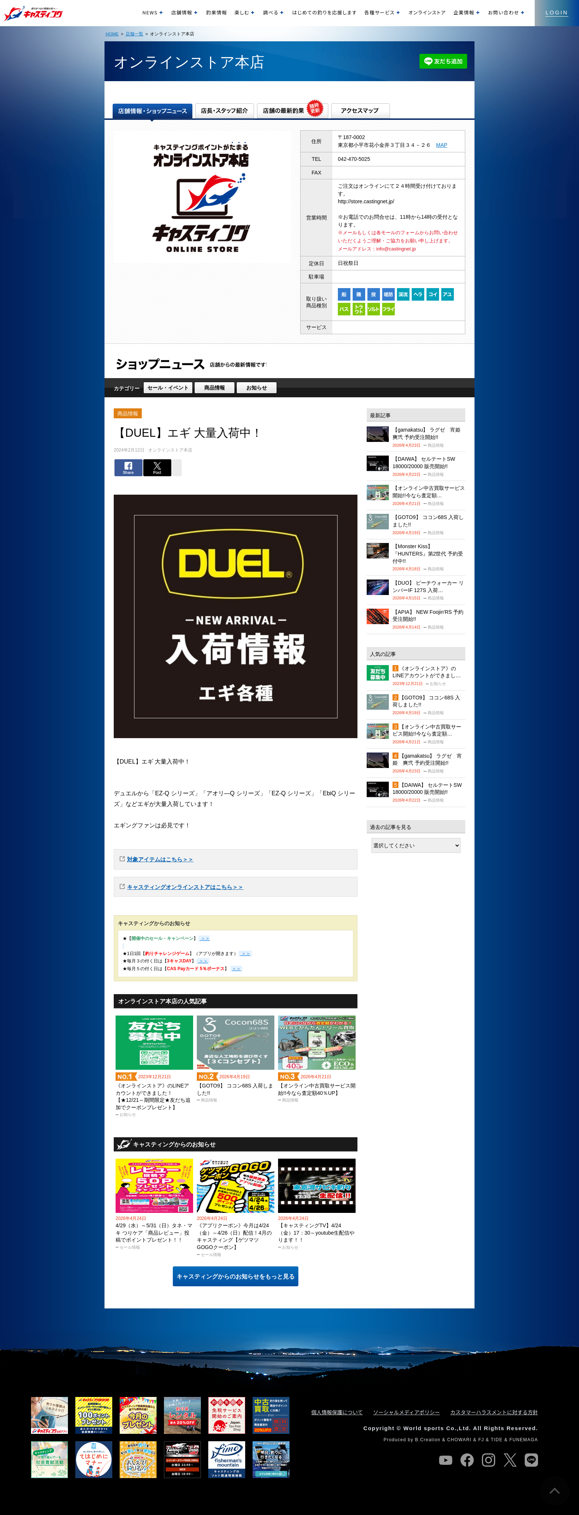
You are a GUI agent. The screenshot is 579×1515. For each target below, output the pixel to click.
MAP (441, 145)
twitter (510, 1460)
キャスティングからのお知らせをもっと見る (236, 1276)
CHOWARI (459, 1439)
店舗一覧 (134, 33)
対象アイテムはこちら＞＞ (160, 859)
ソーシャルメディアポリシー (406, 1412)
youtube (445, 1460)
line (531, 1460)
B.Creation (428, 1439)
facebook (467, 1460)
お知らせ (256, 388)
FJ (481, 1439)
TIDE (497, 1439)
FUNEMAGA (523, 1439)
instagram (488, 1460)
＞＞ (245, 953)
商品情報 (214, 388)
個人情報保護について (337, 1412)
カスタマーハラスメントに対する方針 (494, 1412)
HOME (112, 33)
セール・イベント (168, 388)
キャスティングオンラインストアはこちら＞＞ (185, 887)
